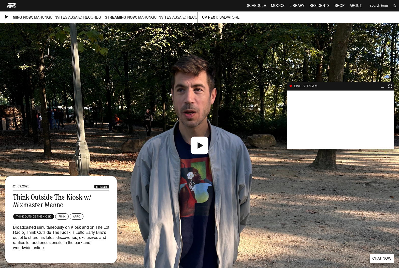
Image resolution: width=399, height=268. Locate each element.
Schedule (256, 5)
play (340, 119)
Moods (277, 5)
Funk (62, 216)
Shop (340, 5)
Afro (76, 216)
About (356, 5)
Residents (319, 5)
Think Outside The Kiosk (33, 216)
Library (297, 5)
